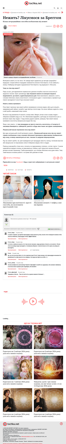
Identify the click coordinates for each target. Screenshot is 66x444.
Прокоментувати (12, 238)
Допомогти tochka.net (18, 12)
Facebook (19, 162)
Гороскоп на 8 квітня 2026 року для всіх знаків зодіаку (47, 352)
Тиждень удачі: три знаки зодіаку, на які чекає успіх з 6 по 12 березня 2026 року (48, 384)
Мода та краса (8, 34)
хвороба (11, 170)
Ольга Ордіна (12, 26)
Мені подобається (22, 238)
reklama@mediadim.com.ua (27, 436)
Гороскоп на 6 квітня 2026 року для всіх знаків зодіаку (16, 415)
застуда (20, 170)
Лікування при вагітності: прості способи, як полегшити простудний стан (17, 205)
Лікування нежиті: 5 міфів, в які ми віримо (48, 204)
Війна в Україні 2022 (34, 12)
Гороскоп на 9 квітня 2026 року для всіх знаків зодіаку (16, 352)
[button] (58, 8)
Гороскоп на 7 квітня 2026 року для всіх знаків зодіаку (16, 383)
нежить (29, 170)
